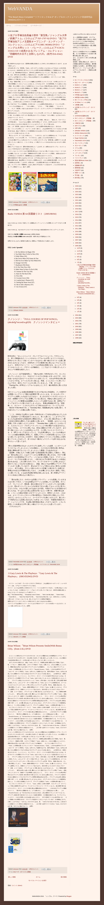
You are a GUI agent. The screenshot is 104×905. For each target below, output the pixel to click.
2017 (77, 211)
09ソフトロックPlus (81, 100)
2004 (77, 315)
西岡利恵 (78, 168)
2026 (77, 186)
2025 (77, 189)
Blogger (68, 896)
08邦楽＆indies (17, 564)
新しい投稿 (12, 877)
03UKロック (79, 85)
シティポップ (79, 153)
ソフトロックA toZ (20, 25)
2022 (77, 197)
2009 (77, 234)
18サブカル (78, 125)
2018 (77, 209)
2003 (77, 318)
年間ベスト (78, 173)
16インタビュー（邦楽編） (31, 564)
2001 (77, 323)
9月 (78, 256)
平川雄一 (78, 175)
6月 (78, 297)
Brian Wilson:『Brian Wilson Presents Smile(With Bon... (86, 293)
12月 (78, 248)
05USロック (79, 90)
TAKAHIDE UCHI (55, 564)
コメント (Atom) (16, 885)
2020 (77, 203)
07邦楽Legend (17, 205)
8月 (78, 259)
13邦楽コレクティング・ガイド (85, 111)
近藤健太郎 (78, 165)
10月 (78, 254)
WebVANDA (20, 8)
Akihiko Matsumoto (81, 133)
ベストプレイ (79, 158)
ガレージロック (80, 143)
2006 (77, 243)
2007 (77, 240)
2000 (77, 326)
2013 (77, 223)
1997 (77, 335)
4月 (78, 303)
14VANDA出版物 (80, 116)
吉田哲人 (78, 163)
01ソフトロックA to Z (82, 80)
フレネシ (78, 155)
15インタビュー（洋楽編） (83, 118)
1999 (77, 329)
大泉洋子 (78, 170)
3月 (78, 306)
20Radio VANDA (18, 310)
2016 (77, 214)
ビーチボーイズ (36, 25)
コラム (77, 148)
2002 (77, 321)
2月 (78, 308)
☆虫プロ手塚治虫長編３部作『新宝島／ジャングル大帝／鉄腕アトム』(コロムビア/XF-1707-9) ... (86, 267)
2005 (77, 245)
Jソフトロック (44, 564)
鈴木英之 (78, 178)
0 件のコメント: (33, 202)
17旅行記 (78, 123)
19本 (76, 128)
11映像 (25, 205)
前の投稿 (64, 877)
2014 (77, 220)
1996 (77, 338)
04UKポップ (79, 87)
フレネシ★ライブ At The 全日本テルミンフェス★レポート (90, 424)
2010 (77, 231)
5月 (78, 300)
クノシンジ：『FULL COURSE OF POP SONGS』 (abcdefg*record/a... (84, 280)
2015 (77, 217)
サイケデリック (80, 150)
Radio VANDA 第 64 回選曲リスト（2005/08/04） (33, 214)
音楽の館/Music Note (81, 160)
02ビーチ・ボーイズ (19, 872)
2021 (77, 200)
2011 (77, 228)
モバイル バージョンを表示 (37, 880)
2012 (77, 226)
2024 (77, 191)
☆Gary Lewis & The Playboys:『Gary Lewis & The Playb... (85, 287)
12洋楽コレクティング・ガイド (85, 107)
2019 (77, 206)
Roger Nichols (79, 138)
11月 (78, 251)
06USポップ (17, 637)
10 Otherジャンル (80, 102)
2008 (77, 237)
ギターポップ (79, 145)
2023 (77, 194)
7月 (78, 262)
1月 (78, 311)
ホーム (8, 25)
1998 (77, 332)
